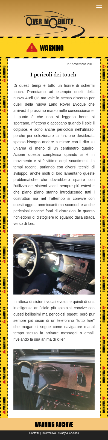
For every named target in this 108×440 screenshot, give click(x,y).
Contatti (34, 433)
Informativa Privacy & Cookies (60, 433)
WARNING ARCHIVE (54, 424)
